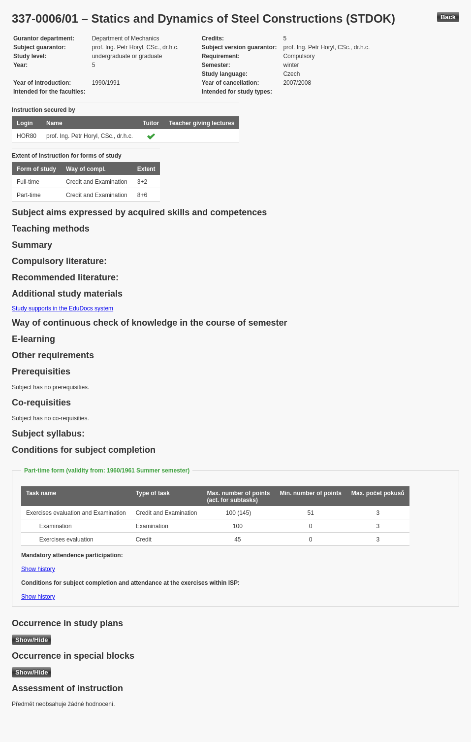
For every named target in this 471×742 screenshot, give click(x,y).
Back (448, 17)
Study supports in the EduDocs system (62, 308)
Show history (38, 569)
